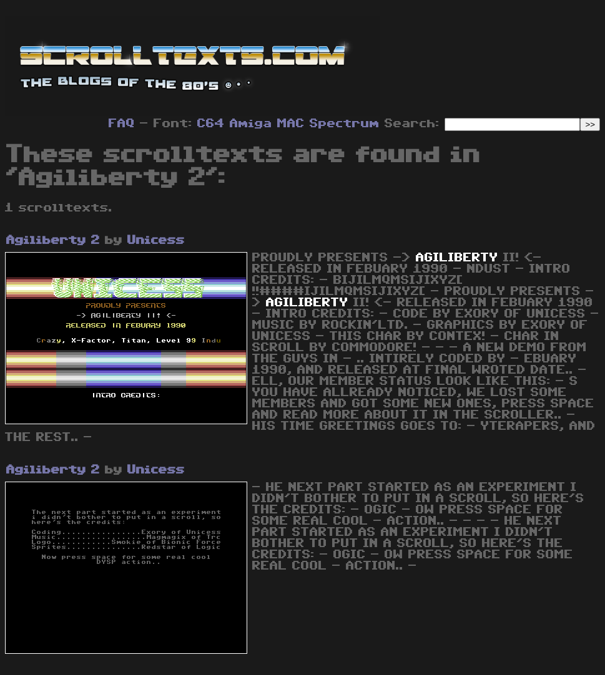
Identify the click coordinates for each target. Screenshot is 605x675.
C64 (211, 124)
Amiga (251, 124)
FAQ (122, 124)
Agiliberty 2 (53, 240)
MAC (291, 124)
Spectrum (345, 124)
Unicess (156, 240)
